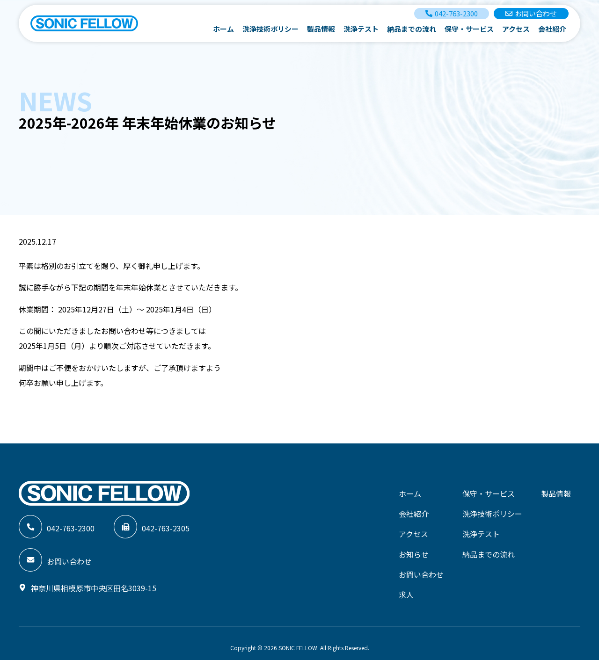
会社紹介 (552, 29)
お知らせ (414, 548)
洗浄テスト (361, 29)
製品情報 (321, 29)
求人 (406, 586)
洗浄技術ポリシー (270, 29)
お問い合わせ (421, 567)
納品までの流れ (411, 29)
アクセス (516, 29)
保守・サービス (469, 29)
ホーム (223, 29)
